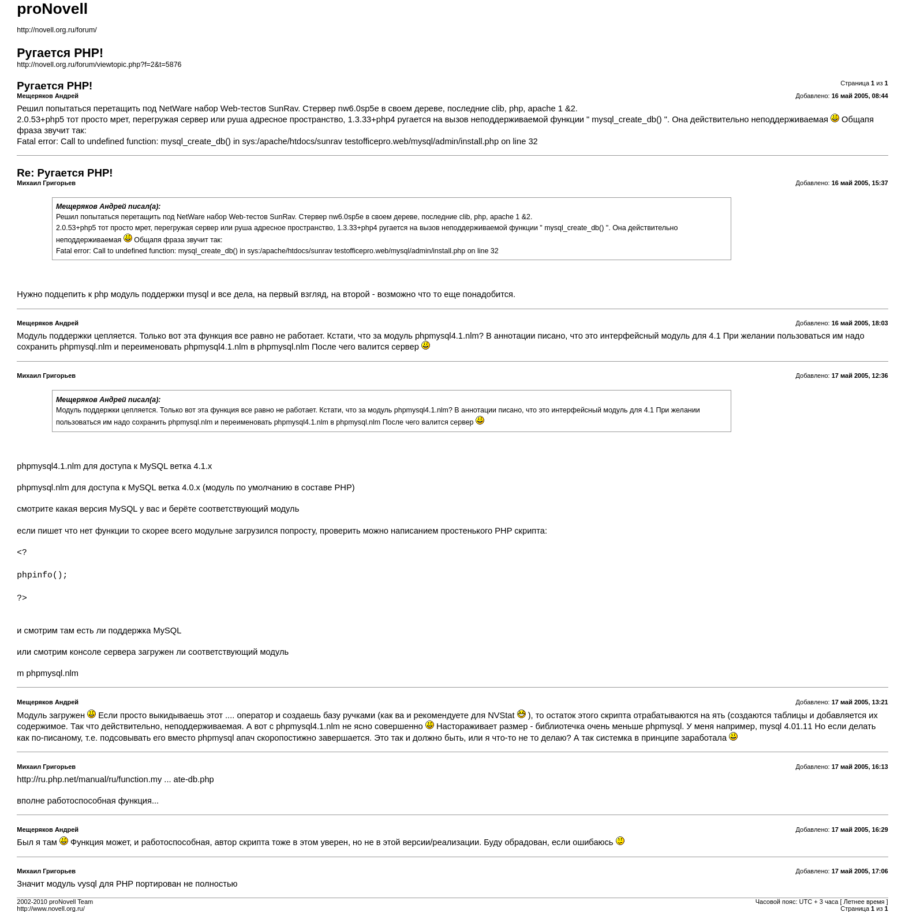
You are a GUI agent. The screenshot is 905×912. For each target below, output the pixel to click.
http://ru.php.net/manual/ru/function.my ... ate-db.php (115, 779)
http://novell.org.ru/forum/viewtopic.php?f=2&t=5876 (99, 65)
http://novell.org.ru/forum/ (56, 30)
